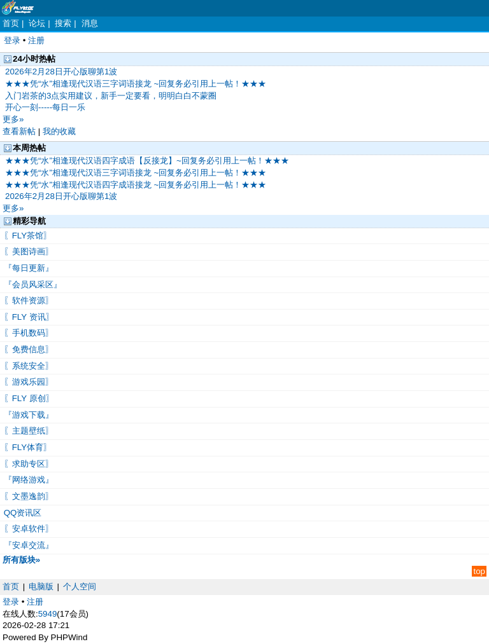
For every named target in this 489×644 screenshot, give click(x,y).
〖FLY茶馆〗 (26, 235)
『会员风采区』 (31, 284)
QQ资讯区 (21, 512)
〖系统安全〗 (27, 366)
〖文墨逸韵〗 (27, 496)
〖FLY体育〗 (26, 447)
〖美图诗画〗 (27, 251)
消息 (90, 23)
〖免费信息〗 (27, 349)
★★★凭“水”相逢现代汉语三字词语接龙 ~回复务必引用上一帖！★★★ (135, 83)
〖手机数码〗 (27, 333)
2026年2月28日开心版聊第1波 (61, 71)
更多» (13, 119)
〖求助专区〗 (27, 464)
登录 (12, 40)
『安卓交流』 (27, 545)
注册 (36, 40)
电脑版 (41, 586)
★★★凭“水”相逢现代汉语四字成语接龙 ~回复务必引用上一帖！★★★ (135, 184)
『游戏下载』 (27, 415)
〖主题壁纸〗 (27, 430)
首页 (11, 23)
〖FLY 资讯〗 (27, 317)
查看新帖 (19, 131)
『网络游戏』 (27, 479)
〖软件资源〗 (27, 300)
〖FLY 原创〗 (27, 398)
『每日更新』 (27, 268)
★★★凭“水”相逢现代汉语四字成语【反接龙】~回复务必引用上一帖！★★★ (147, 160)
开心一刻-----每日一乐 (45, 107)
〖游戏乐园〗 (27, 382)
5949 (47, 614)
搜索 (63, 23)
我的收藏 (59, 131)
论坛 (37, 23)
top (479, 571)
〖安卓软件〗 (27, 528)
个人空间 (79, 586)
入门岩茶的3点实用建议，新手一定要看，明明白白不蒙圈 (110, 95)
